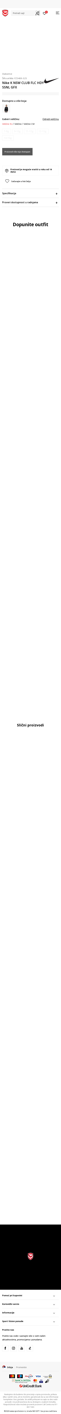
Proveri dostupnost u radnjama (29, 202)
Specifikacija (29, 193)
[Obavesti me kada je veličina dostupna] (6, 131)
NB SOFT (36, 1411)
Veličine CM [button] (29, 124)
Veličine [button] (18, 124)
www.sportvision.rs (18, 1411)
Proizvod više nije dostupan (17, 151)
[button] (25, 13)
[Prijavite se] (44, 13)
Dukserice (7, 73)
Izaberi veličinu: (11, 119)
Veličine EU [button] (7, 124)
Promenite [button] (21, 1367)
